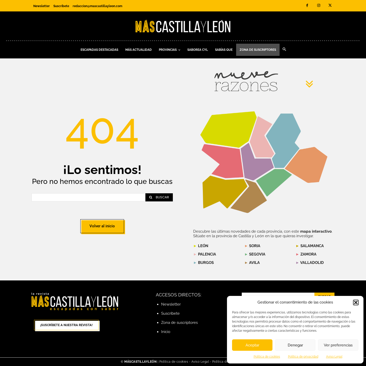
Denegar (295, 345)
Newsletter (171, 304)
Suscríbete (170, 313)
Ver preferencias (338, 345)
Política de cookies (267, 356)
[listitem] (222, 161)
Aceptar (252, 345)
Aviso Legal (334, 356)
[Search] (159, 197)
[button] (355, 302)
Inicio (165, 331)
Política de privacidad (303, 356)
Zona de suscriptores (179, 322)
